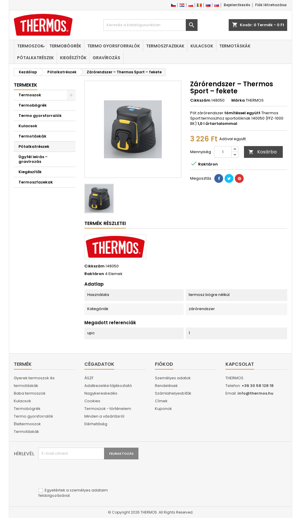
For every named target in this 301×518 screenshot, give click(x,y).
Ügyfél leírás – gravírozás (33, 159)
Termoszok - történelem (107, 408)
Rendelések (166, 385)
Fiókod (164, 364)
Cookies (92, 401)
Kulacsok (201, 46)
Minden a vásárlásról (104, 416)
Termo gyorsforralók (113, 46)
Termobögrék (65, 46)
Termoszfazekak (165, 46)
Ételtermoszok (27, 424)
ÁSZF (88, 378)
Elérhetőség (95, 424)
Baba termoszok (30, 393)
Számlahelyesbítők (173, 393)
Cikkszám (200, 100)
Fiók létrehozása (271, 4)
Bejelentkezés (237, 4)
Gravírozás (106, 58)
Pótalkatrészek (35, 58)
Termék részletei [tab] (105, 223)
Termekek (25, 85)
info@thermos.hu (255, 393)
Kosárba (262, 151)
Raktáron (94, 274)
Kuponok (163, 408)
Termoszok (30, 46)
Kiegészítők (73, 58)
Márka (238, 100)
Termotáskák (234, 46)
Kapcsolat (239, 364)
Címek (161, 401)
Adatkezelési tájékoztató (108, 385)
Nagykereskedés (100, 393)
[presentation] (83, 473)
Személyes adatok (173, 378)
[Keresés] (150, 25)
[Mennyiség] (223, 152)
